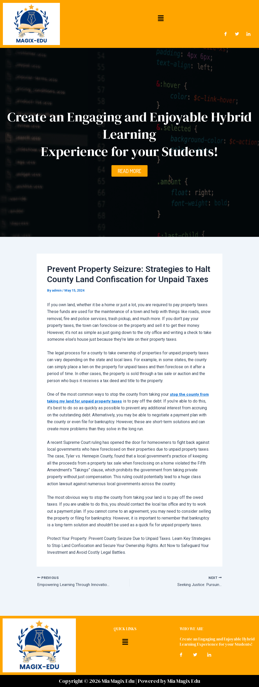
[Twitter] (237, 34)
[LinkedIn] (248, 34)
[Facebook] (225, 34)
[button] (161, 18)
